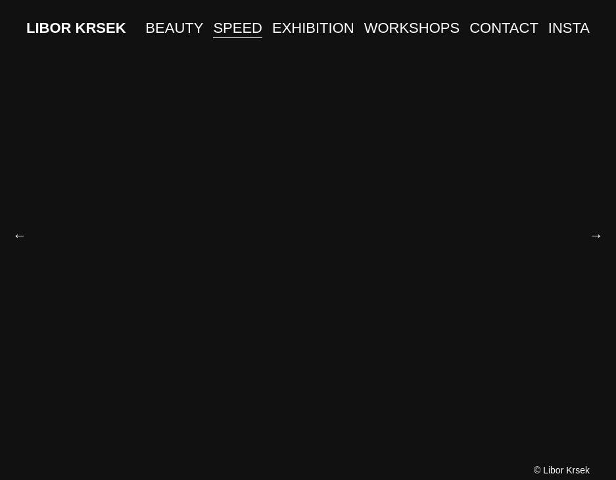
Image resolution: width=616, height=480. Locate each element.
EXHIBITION (313, 28)
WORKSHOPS (412, 28)
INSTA (569, 28)
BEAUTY (174, 28)
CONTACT (503, 28)
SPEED (237, 28)
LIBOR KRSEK (76, 28)
